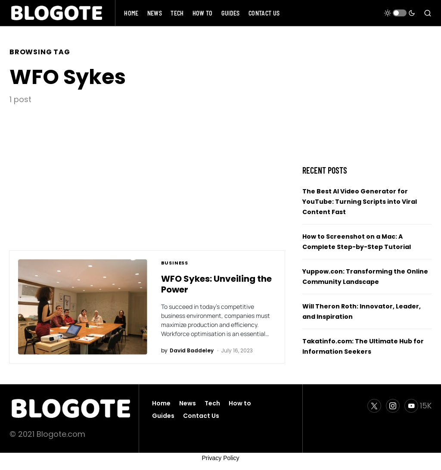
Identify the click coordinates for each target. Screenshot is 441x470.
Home (161, 403)
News (187, 403)
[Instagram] (393, 405)
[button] (399, 13)
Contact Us (201, 415)
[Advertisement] (147, 169)
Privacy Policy (220, 457)
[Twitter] (374, 405)
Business (175, 262)
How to (240, 403)
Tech (212, 403)
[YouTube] (418, 405)
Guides (163, 415)
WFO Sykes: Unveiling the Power (216, 284)
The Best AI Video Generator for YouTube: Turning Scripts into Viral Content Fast (359, 201)
